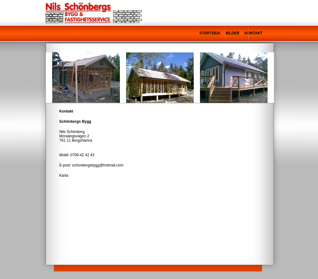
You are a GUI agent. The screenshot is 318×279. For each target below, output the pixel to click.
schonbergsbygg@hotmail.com (97, 165)
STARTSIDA (209, 33)
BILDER (232, 33)
